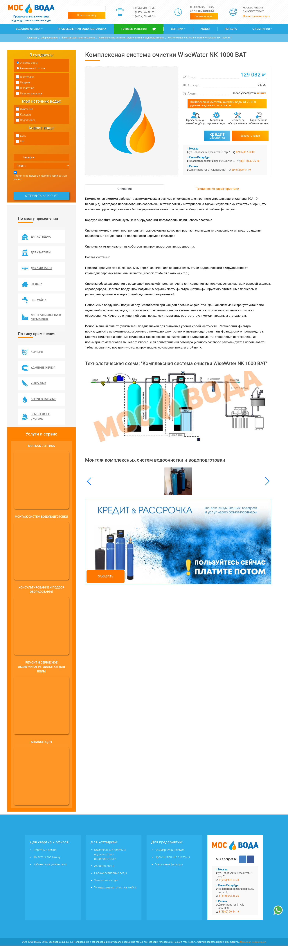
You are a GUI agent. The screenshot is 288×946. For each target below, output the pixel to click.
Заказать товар (250, 135)
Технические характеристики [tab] (217, 189)
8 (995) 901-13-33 (144, 8)
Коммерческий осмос (169, 850)
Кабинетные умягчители (49, 864)
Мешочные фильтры (169, 864)
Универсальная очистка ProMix (115, 888)
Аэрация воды (104, 866)
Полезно (231, 28)
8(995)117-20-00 (245, 152)
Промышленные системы (172, 857)
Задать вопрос (204, 16)
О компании (261, 28)
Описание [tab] (124, 189)
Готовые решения (134, 28)
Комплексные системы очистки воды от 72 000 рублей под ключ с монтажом (223, 103)
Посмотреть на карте (256, 16)
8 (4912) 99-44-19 (144, 16)
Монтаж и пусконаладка (216, 121)
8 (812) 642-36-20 (144, 12)
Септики (177, 28)
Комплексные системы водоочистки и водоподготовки (110, 855)
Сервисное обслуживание (237, 121)
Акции (205, 28)
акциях (261, 93)
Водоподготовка (28, 28)
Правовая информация (253, 942)
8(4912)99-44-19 (241, 169)
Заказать (105, 576)
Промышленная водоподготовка (82, 28)
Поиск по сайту (86, 15)
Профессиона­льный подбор (195, 121)
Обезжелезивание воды (110, 873)
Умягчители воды (106, 880)
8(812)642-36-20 (250, 160)
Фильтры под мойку (46, 857)
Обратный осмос (44, 850)
